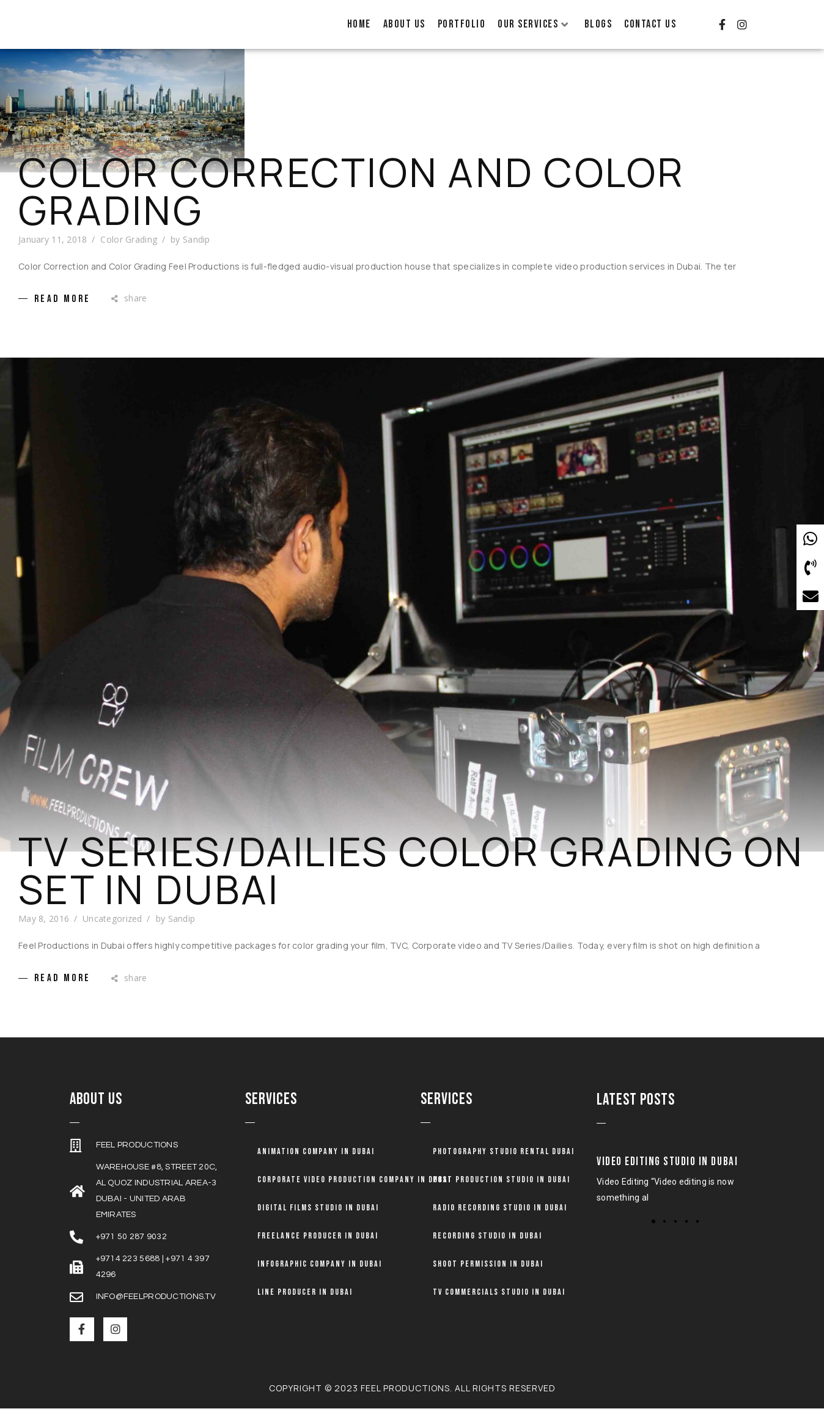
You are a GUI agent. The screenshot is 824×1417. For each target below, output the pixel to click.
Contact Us (650, 24)
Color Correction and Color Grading (351, 205)
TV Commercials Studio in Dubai (499, 1306)
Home (359, 24)
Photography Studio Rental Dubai (504, 1165)
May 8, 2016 (43, 932)
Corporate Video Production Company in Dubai (354, 1193)
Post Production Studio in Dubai (501, 1193)
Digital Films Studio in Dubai (318, 1221)
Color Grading (128, 253)
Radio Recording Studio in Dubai (500, 1221)
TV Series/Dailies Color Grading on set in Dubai (411, 884)
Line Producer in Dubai (305, 1306)
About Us (404, 24)
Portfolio (462, 24)
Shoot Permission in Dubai (488, 1278)
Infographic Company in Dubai (319, 1278)
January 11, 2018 (52, 253)
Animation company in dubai (316, 1165)
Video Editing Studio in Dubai (667, 1176)
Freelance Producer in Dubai (317, 1250)
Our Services (533, 24)
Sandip (196, 253)
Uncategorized (112, 932)
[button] (653, 1235)
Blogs (598, 24)
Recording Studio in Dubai (487, 1250)
